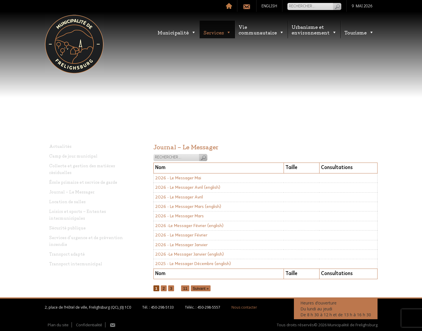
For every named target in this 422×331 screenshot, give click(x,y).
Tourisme (359, 32)
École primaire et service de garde (83, 182)
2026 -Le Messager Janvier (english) (189, 254)
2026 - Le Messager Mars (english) (188, 206)
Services (217, 32)
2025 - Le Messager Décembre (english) (193, 264)
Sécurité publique (67, 227)
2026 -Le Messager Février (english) (189, 226)
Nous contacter (244, 307)
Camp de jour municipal (73, 155)
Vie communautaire (261, 29)
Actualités (60, 146)
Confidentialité (89, 324)
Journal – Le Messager (72, 191)
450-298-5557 (208, 307)
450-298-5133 (162, 307)
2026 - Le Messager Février (181, 235)
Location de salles (67, 201)
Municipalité (177, 32)
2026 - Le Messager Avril (179, 197)
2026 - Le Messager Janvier (181, 245)
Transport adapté (67, 253)
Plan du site (58, 324)
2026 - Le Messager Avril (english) (187, 187)
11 (185, 288)
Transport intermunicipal (75, 263)
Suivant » (200, 288)
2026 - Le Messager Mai (178, 178)
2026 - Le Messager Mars (179, 216)
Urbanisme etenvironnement (314, 29)
